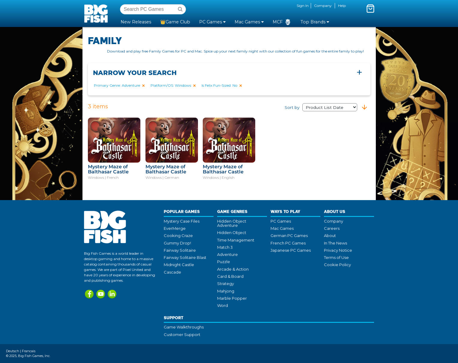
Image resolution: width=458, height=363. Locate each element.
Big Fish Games (97, 13)
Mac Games (282, 228)
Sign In (303, 5)
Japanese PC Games (291, 250)
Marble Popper (232, 298)
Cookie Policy (337, 264)
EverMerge (175, 228)
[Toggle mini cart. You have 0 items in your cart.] (370, 8)
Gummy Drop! (177, 243)
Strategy (225, 283)
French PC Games (288, 243)
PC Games (281, 221)
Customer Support (182, 334)
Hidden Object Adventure (231, 223)
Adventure (227, 254)
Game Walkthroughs (184, 327)
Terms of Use (336, 257)
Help (342, 5)
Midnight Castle (179, 264)
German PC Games (289, 235)
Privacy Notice (338, 250)
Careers (332, 228)
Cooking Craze (178, 235)
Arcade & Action (233, 269)
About (330, 235)
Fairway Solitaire (180, 250)
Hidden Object (231, 232)
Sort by (321, 107)
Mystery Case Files (181, 221)
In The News (335, 243)
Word (222, 305)
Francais (28, 351)
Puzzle (223, 261)
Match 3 (225, 247)
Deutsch (12, 351)
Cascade (172, 272)
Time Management (235, 240)
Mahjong (225, 291)
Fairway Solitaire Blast (185, 257)
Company (323, 5)
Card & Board (230, 276)
